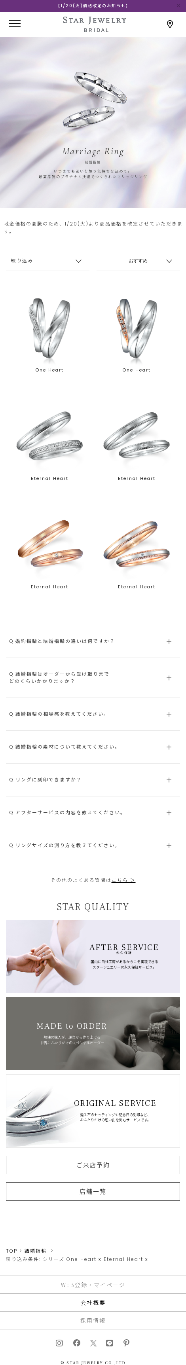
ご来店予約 (93, 1164)
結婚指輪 (36, 1250)
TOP (11, 1250)
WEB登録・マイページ (93, 1285)
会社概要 (93, 1302)
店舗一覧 (93, 1191)
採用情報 (93, 1320)
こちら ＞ (124, 880)
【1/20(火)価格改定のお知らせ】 (93, 6)
